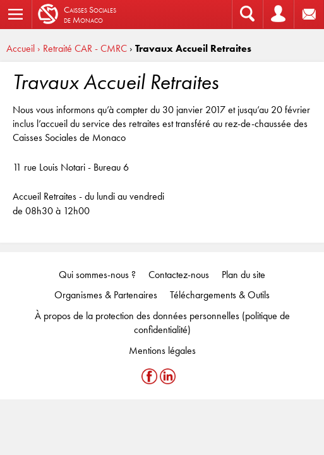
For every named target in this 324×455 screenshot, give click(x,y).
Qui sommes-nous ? (97, 275)
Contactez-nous (178, 275)
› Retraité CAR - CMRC (82, 48)
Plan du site (243, 275)
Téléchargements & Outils (220, 295)
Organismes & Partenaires (105, 295)
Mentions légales (162, 350)
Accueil (20, 48)
